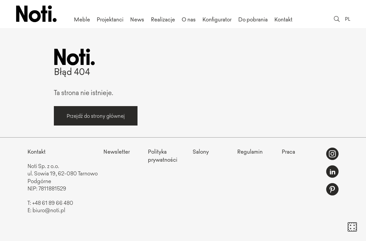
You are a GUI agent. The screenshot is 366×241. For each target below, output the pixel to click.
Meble (82, 19)
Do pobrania (253, 19)
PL (347, 18)
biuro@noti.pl (48, 210)
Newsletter (116, 151)
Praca (288, 151)
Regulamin (250, 151)
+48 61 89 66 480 (52, 202)
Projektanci (110, 19)
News (137, 19)
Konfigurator (217, 19)
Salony (201, 151)
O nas (189, 19)
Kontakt (283, 19)
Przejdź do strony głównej (96, 115)
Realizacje (163, 19)
